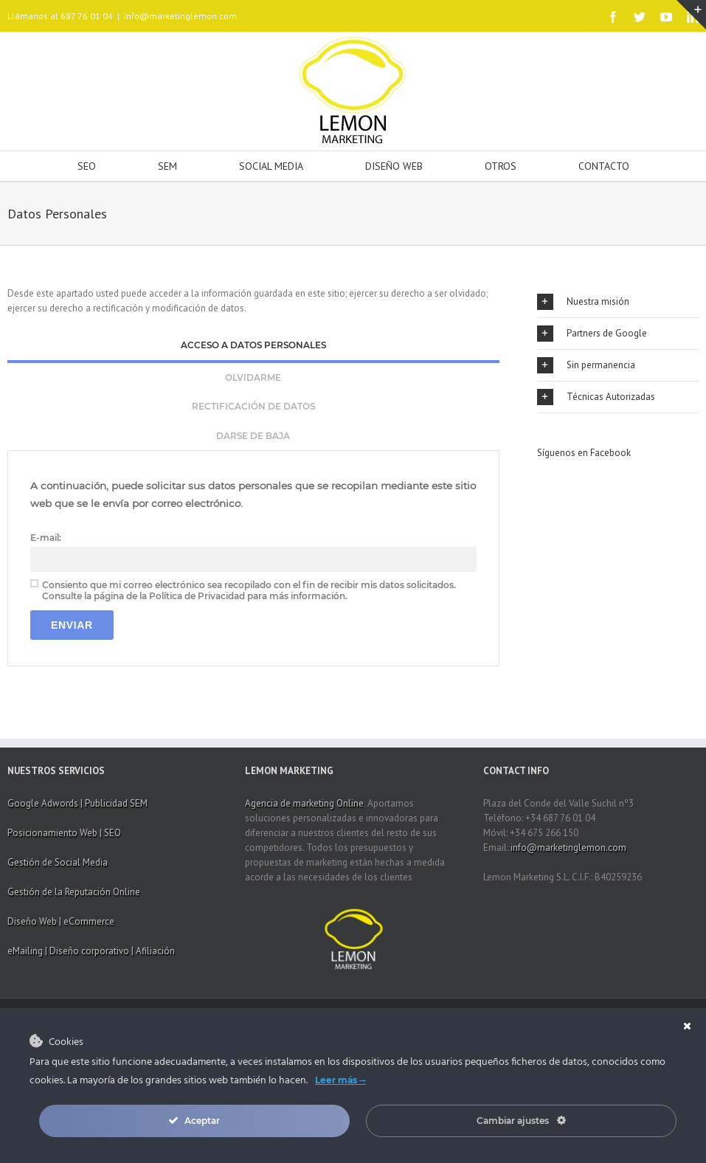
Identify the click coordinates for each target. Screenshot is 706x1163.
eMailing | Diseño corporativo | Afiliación (91, 951)
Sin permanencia (586, 365)
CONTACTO (603, 166)
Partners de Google (592, 333)
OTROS (500, 166)
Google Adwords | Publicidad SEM (77, 803)
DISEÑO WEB (394, 166)
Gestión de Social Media (57, 862)
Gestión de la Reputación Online (73, 892)
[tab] (253, 347)
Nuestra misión (583, 302)
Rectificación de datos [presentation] (253, 406)
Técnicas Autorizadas (596, 397)
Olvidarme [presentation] (253, 377)
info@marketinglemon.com (180, 15)
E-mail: (45, 537)
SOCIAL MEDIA (271, 166)
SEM (167, 166)
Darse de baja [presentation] (253, 435)
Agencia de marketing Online (304, 803)
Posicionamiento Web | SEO (64, 832)
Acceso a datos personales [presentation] (253, 345)
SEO (86, 166)
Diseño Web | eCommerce (60, 921)
